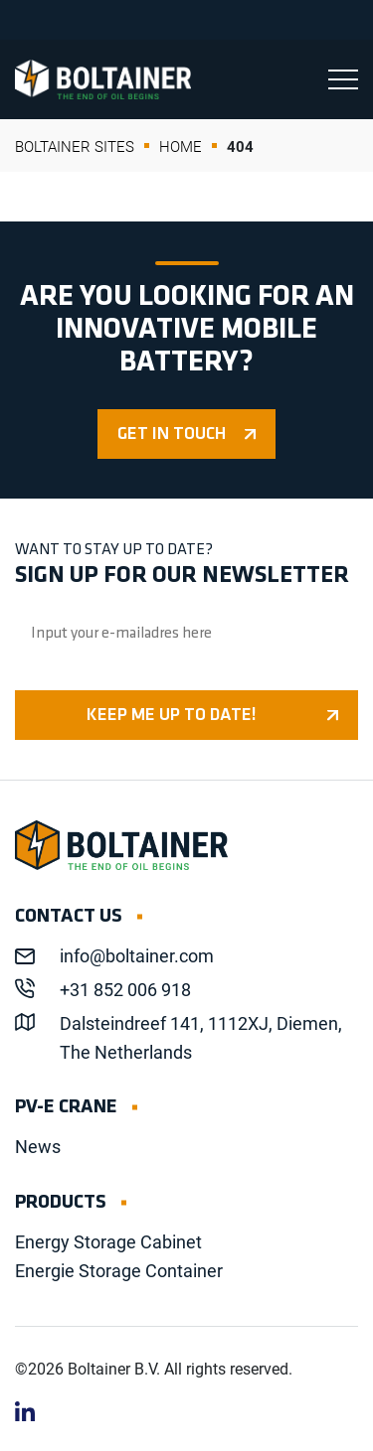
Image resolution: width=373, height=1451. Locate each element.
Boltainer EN (103, 79)
